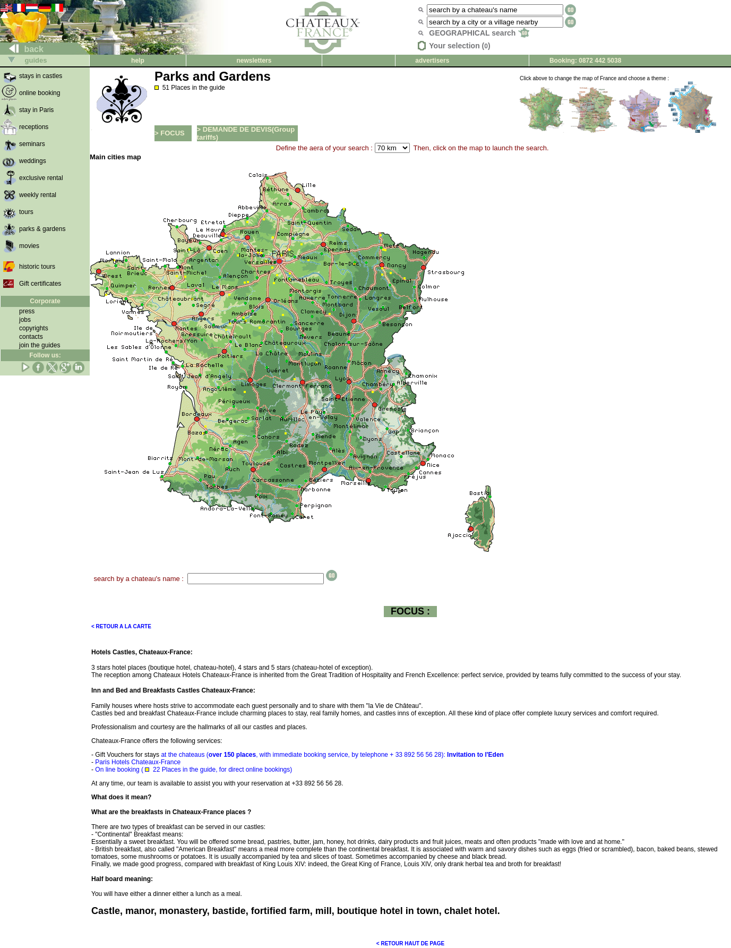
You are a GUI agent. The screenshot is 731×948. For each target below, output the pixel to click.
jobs (25, 319)
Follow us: (45, 355)
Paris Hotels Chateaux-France (137, 762)
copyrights (33, 328)
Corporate (45, 301)
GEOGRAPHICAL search (479, 33)
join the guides (39, 345)
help (137, 60)
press (27, 311)
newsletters (253, 60)
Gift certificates (40, 283)
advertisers (432, 60)
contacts (31, 336)
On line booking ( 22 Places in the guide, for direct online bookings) (193, 769)
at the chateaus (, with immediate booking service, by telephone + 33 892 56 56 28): (299, 754)
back (22, 49)
